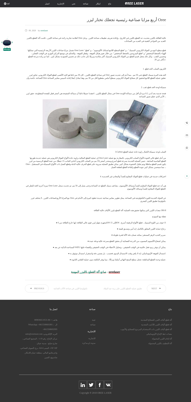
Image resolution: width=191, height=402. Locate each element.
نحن (73, 4)
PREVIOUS (37, 288)
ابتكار (98, 4)
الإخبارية (60, 4)
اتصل (47, 4)
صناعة (85, 4)
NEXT (156, 288)
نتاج (109, 4)
